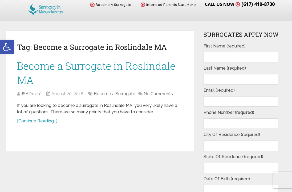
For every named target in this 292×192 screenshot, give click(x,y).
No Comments (158, 93)
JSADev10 (31, 93)
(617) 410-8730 (258, 4)
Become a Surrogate (114, 93)
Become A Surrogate (111, 5)
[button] (7, 47)
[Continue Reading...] (37, 120)
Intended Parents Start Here (168, 5)
